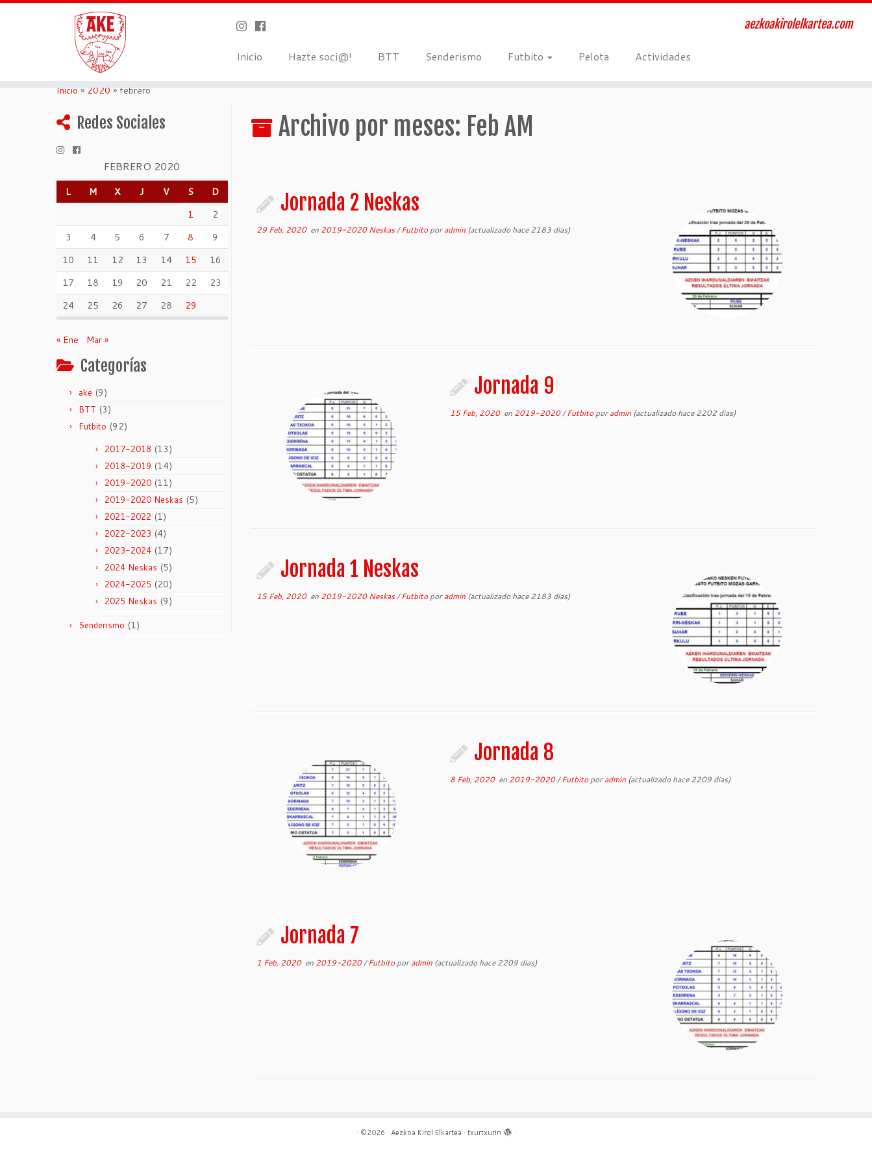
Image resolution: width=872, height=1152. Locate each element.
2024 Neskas (131, 567)
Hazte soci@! (320, 56)
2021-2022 (128, 516)
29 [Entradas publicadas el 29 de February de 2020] (191, 305)
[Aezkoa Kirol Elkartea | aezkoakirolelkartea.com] (100, 42)
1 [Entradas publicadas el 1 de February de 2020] (190, 214)
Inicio (249, 56)
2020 (98, 90)
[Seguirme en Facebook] (264, 26)
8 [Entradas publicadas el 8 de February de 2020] (190, 237)
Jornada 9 (514, 386)
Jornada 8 (514, 752)
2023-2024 (128, 550)
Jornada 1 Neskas (349, 569)
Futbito (530, 56)
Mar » (97, 339)
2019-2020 (128, 483)
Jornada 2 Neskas (349, 203)
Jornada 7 (319, 936)
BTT (388, 56)
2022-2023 (128, 533)
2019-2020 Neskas (144, 500)
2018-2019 (128, 466)
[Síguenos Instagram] (245, 26)
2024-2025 (128, 584)
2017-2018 (128, 449)
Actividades (663, 56)
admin (455, 229)
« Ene (67, 339)
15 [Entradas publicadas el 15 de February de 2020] (191, 259)
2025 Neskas (131, 601)
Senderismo (453, 56)
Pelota (594, 56)
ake (85, 392)
